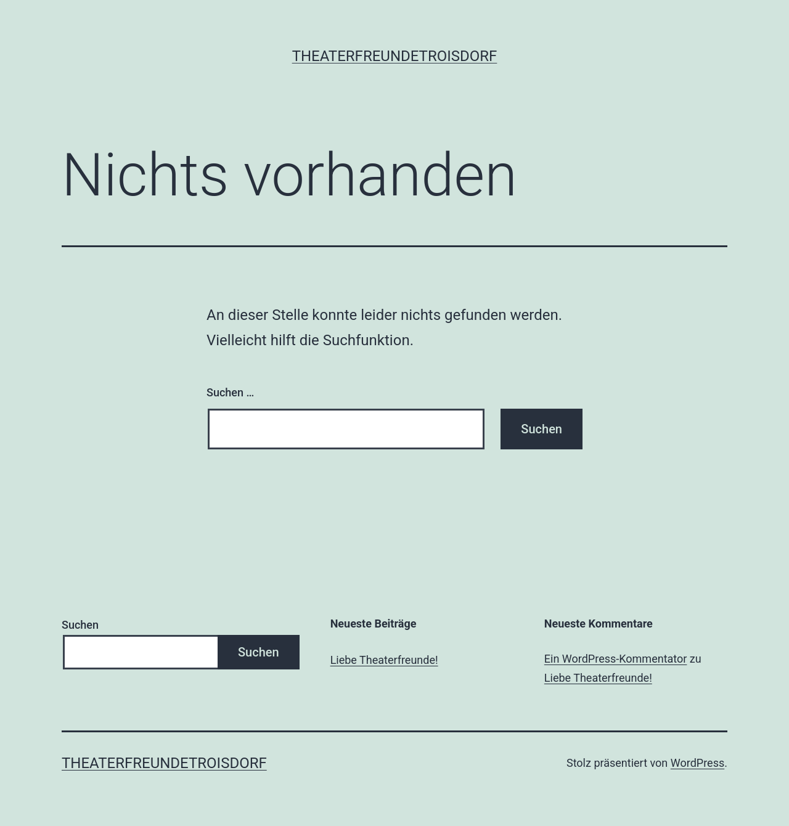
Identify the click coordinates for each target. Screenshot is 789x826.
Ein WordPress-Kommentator (615, 658)
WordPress (697, 762)
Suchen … (230, 392)
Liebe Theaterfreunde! (384, 659)
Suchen (80, 624)
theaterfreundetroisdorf (394, 56)
